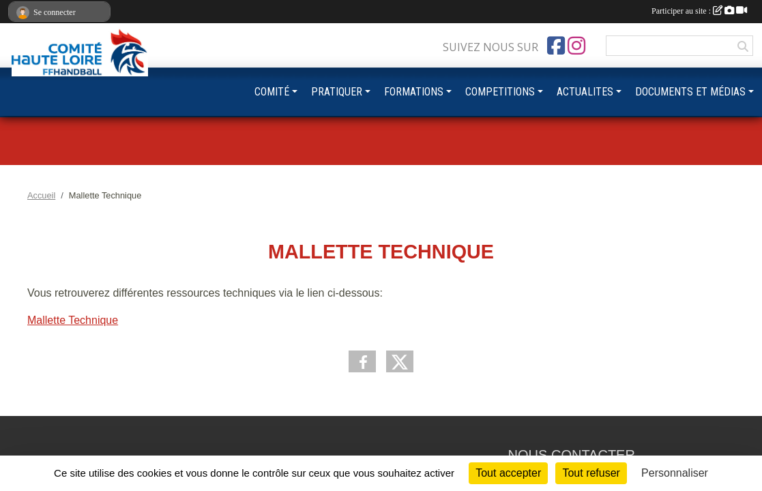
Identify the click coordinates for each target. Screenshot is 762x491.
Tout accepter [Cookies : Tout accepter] (508, 473)
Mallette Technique (72, 320)
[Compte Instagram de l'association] (576, 45)
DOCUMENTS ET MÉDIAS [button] (690, 91)
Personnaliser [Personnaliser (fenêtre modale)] (674, 473)
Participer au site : (699, 11)
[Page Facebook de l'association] (556, 45)
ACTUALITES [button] (585, 91)
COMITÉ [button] (271, 91)
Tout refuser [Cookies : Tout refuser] (590, 473)
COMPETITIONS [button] (500, 91)
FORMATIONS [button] (413, 91)
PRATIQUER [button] (336, 91)
